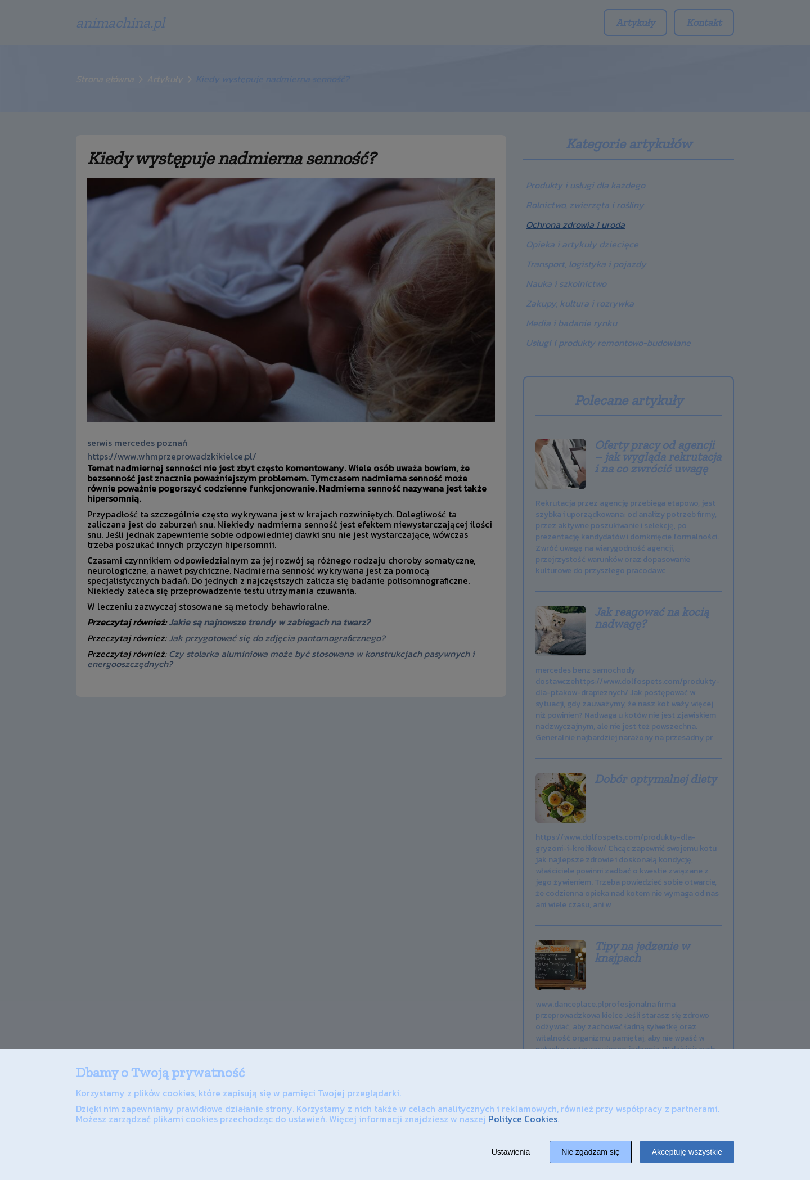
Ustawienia (511, 1151)
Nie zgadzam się (590, 1151)
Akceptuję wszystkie (687, 1151)
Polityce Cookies (522, 1118)
